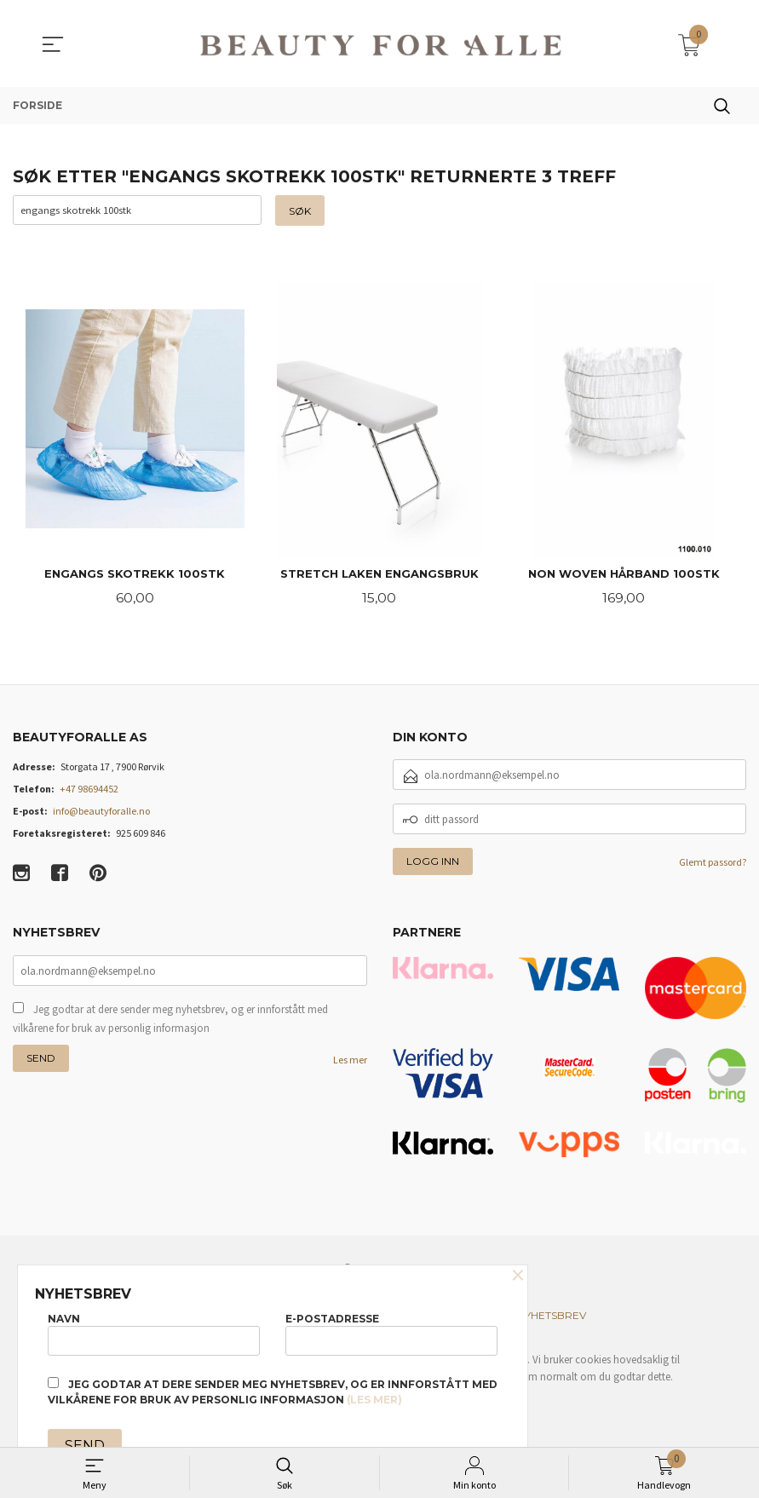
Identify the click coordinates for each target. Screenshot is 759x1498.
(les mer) (374, 1399)
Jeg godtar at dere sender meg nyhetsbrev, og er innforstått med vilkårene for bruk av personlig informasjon (170, 1019)
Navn (154, 1333)
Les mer (350, 1060)
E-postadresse (391, 1333)
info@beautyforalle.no (101, 812)
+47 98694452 (89, 790)
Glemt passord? (712, 863)
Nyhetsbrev (551, 1317)
